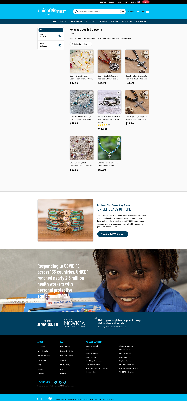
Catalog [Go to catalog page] (112, 2)
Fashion (115, 20)
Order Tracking (64, 345)
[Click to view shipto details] (136, 1)
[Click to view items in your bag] (145, 11)
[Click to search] (122, 11)
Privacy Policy (64, 359)
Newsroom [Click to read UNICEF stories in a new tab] (41, 356)
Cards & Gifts (77, 20)
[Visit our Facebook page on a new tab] (55, 378)
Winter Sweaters (124, 349)
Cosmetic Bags (91, 370)
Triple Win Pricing (43, 352)
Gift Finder (92, 20)
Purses (88, 349)
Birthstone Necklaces (126, 363)
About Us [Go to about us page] (103, 2)
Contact (62, 356)
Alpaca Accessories (92, 345)
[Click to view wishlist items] (133, 11)
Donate (39, 363)
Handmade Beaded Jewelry (128, 367)
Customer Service (65, 352)
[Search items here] (96, 11)
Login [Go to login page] (120, 2)
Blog (39, 359)
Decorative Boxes (91, 352)
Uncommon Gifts (125, 356)
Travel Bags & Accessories (94, 359)
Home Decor (127, 20)
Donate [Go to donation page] (146, 2)
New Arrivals (141, 20)
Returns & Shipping (66, 349)
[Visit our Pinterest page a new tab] (64, 378)
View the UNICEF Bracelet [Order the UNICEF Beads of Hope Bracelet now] (112, 233)
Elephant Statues (125, 359)
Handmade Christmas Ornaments (97, 367)
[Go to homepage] (52, 11)
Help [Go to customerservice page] (126, 2)
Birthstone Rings (91, 356)
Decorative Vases (125, 352)
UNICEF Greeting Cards (126, 370)
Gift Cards (63, 367)
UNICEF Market (42, 349)
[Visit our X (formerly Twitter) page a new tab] (60, 378)
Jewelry (104, 20)
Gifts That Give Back (126, 345)
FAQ (61, 363)
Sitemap (40, 367)
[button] (91, 51)
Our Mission (41, 345)
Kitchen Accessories (92, 363)
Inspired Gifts (61, 20)
